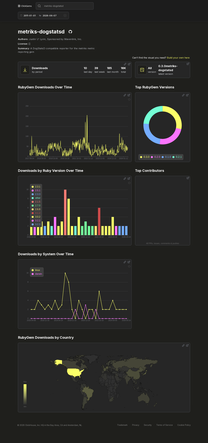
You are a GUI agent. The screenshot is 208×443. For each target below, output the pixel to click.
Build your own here (178, 57)
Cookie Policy (184, 425)
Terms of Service (164, 425)
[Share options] (125, 64)
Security (148, 425)
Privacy (135, 425)
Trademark (122, 425)
